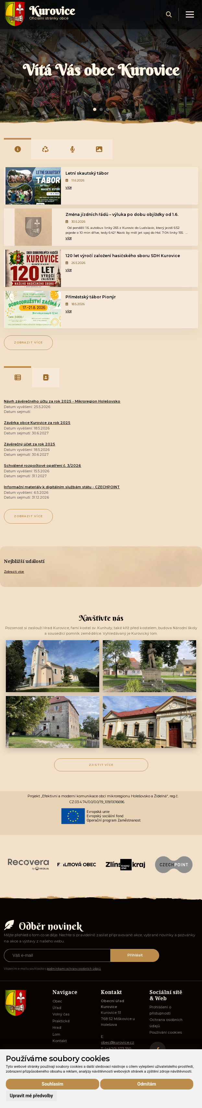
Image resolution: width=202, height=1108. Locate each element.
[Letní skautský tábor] (33, 186)
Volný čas (61, 1014)
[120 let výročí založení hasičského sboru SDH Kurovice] (33, 268)
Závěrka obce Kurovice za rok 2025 (37, 423)
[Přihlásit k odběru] (57, 955)
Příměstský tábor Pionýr (90, 296)
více (68, 187)
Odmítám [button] (146, 1084)
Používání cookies (165, 1032)
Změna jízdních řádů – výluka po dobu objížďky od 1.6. (121, 214)
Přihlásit (135, 955)
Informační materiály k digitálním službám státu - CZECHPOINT (62, 487)
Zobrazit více (28, 342)
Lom (56, 1034)
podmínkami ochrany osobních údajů (74, 968)
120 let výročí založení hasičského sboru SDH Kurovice (122, 255)
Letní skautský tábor (87, 173)
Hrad (57, 1028)
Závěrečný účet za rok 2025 (29, 444)
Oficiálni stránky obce (52, 16)
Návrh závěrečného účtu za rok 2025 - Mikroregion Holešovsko (62, 401)
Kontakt (60, 1041)
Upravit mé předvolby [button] (31, 1095)
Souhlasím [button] (53, 1084)
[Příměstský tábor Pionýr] (33, 309)
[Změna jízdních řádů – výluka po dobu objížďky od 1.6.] (33, 227)
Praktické (61, 1021)
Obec (57, 1001)
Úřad (57, 1008)
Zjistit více (101, 764)
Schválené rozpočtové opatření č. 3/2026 (42, 466)
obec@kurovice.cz (117, 1042)
